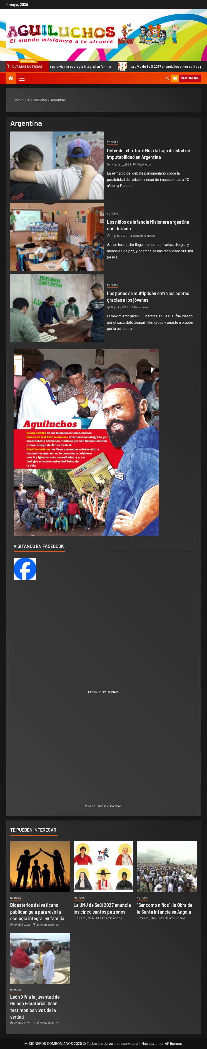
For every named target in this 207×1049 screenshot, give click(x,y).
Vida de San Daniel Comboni (103, 806)
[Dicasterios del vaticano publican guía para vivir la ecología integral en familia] (40, 866)
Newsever (149, 1044)
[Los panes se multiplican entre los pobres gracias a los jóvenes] (57, 308)
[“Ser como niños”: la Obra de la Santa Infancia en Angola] (167, 866)
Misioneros (144, 164)
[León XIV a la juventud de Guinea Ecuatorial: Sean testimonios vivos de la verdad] (40, 958)
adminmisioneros (144, 236)
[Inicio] (10, 78)
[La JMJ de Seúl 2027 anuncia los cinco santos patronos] (104, 866)
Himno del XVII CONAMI (103, 692)
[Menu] (21, 78)
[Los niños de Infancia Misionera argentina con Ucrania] (57, 237)
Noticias (112, 142)
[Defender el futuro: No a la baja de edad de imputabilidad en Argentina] (57, 165)
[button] (21, 78)
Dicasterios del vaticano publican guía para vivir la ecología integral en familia (37, 911)
